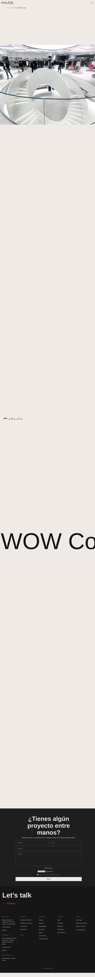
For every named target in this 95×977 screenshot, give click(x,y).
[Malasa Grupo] (7, 3)
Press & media (42, 939)
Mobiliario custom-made (26, 927)
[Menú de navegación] (91, 3)
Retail (16, 8)
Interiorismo (23, 933)
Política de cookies (80, 930)
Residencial (60, 930)
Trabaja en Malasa (43, 943)
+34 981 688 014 (6, 931)
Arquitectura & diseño (25, 924)
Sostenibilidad (42, 930)
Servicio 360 (23, 930)
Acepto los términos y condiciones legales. (49, 877)
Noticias (41, 936)
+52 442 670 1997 (6, 951)
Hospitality (60, 927)
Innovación (41, 933)
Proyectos (10, 8)
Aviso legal (79, 924)
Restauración (61, 933)
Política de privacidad (81, 927)
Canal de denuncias (81, 934)
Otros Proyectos (61, 936)
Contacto (4, 934)
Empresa (41, 924)
